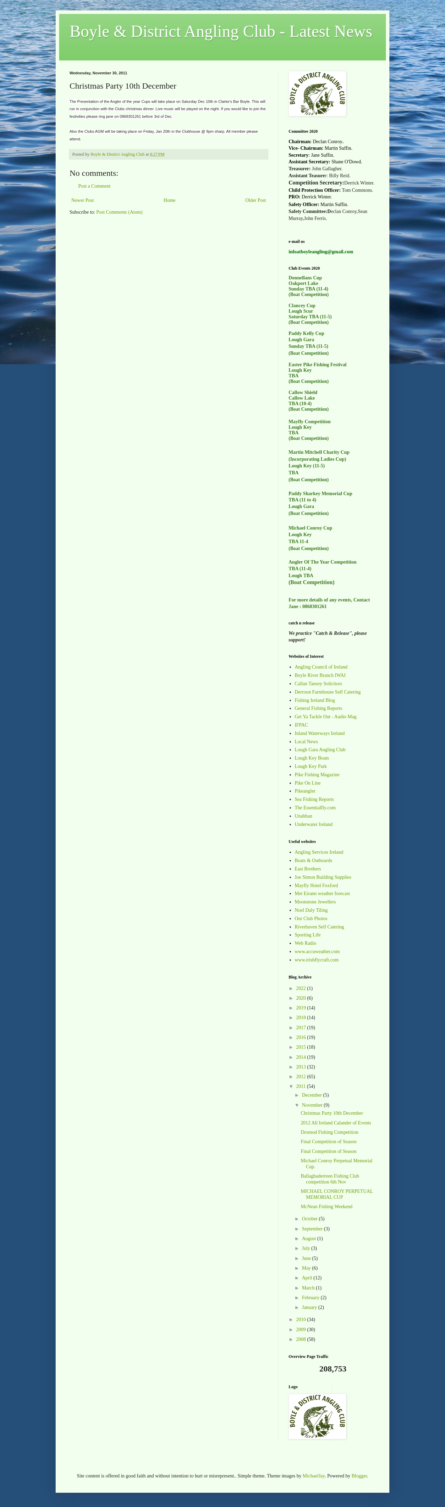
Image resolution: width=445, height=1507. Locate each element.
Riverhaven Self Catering (319, 926)
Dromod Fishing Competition (329, 1132)
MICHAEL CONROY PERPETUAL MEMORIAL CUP (337, 1194)
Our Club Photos (311, 918)
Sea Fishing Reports (314, 799)
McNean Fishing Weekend (327, 1206)
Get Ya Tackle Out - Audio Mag (326, 716)
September (313, 1228)
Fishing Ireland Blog (315, 700)
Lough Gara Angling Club (320, 749)
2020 (301, 998)
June (307, 1258)
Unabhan (304, 816)
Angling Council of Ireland (321, 667)
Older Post (255, 200)
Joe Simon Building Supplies (323, 877)
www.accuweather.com (317, 951)
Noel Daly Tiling (311, 910)
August (309, 1238)
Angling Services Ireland (319, 852)
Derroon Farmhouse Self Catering (328, 692)
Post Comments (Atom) (119, 212)
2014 (301, 1057)
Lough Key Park (311, 766)
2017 (301, 1027)
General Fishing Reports (318, 708)
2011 (301, 1086)
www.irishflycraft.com (317, 960)
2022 (301, 988)
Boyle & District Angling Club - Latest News (221, 31)
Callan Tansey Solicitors (318, 683)
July (306, 1248)
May (307, 1268)
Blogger (359, 1476)
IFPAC (301, 725)
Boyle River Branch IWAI (320, 675)
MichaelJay (314, 1476)
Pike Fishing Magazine (317, 774)
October (310, 1218)
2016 (301, 1037)
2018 (301, 1017)
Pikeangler (305, 791)
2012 (301, 1076)
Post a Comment (94, 186)
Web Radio (305, 943)
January (310, 1307)
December (312, 1095)
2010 (301, 1319)
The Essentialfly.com (315, 807)
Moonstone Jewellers (315, 901)
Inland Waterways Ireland (320, 733)
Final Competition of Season (329, 1141)
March (309, 1288)
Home (170, 200)
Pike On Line (308, 783)
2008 (301, 1339)
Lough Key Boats (312, 758)
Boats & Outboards (313, 860)
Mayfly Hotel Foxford (316, 885)
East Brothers (308, 868)
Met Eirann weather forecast (322, 893)
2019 (301, 1007)
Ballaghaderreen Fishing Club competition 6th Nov (330, 1179)
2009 (301, 1329)
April (307, 1277)
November (313, 1105)
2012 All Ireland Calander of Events (336, 1122)
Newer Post (82, 200)
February (311, 1297)
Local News (306, 741)
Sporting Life (308, 934)
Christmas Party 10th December (332, 1113)
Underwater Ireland (314, 824)
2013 (301, 1067)
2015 (301, 1047)
